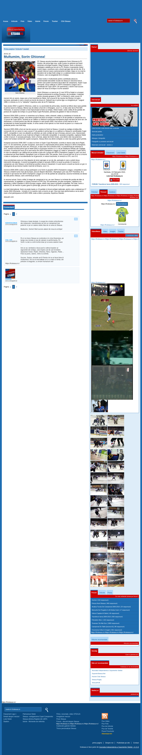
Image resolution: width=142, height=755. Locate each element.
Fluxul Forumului (108, 731)
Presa (110, 593)
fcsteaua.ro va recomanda (129, 667)
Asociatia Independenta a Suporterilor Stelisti (107, 670)
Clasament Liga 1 (9, 714)
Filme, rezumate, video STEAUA (68, 714)
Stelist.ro (95, 690)
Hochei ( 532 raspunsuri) (100, 600)
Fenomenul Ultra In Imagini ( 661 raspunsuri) (107, 630)
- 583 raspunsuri (111, 184)
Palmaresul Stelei (29, 714)
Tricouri (103, 192)
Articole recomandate (131, 643)
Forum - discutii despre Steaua (67, 721)
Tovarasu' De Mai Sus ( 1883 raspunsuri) (105, 623)
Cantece (112, 192)
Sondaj (94, 651)
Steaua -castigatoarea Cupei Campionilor (38, 717)
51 (76, 219)
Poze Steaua (61, 719)
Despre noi (109, 743)
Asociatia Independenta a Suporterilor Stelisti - (119, 747)
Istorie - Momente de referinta (33, 721)
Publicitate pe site (123, 743)
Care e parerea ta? (131, 654)
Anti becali (96, 100)
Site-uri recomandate (100, 663)
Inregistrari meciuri (63, 717)
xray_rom (8, 240)
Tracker (55, 21)
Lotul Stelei (121, 153)
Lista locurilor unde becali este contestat (105, 128)
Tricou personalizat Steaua (66, 728)
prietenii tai (134, 694)
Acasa (5, 21)
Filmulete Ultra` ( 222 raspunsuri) (103, 620)
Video (30, 21)
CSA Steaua (66, 21)
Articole (14, 21)
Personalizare (122, 204)
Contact (136, 743)
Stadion (6, 721)
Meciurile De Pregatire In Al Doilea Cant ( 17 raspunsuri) (111, 610)
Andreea (8, 279)
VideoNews (96, 231)
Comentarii (9, 207)
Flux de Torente (107, 729)
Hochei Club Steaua (99, 676)
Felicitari (95, 192)
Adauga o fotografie (98, 138)
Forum (46, 21)
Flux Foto (105, 724)
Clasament (110, 153)
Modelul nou (134, 197)
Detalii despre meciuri (11, 717)
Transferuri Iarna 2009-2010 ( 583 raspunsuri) (107, 616)
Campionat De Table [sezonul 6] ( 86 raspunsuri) (108, 626)
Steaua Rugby (97, 679)
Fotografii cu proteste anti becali (102, 141)
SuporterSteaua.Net (98, 673)
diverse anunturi (132, 50)
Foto (22, 21)
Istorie (37, 21)
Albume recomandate (99, 640)
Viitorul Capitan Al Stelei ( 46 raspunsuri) (105, 613)
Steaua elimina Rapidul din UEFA (35, 719)
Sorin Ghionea (20, 93)
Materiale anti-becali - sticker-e (102, 145)
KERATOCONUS (11, 223)
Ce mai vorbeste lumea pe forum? (126, 596)
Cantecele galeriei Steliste (66, 726)
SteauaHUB (96, 682)
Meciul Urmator (98, 153)
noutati (26, 49)
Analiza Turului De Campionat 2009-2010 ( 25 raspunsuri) (111, 607)
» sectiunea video (132, 235)
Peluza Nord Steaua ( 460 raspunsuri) (104, 603)
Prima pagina (9, 49)
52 (76, 236)
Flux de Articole (107, 726)
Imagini (112, 231)
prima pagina (97, 743)
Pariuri (94, 47)
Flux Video (105, 721)
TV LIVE (114, 180)
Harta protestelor (97, 135)
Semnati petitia (97, 131)
